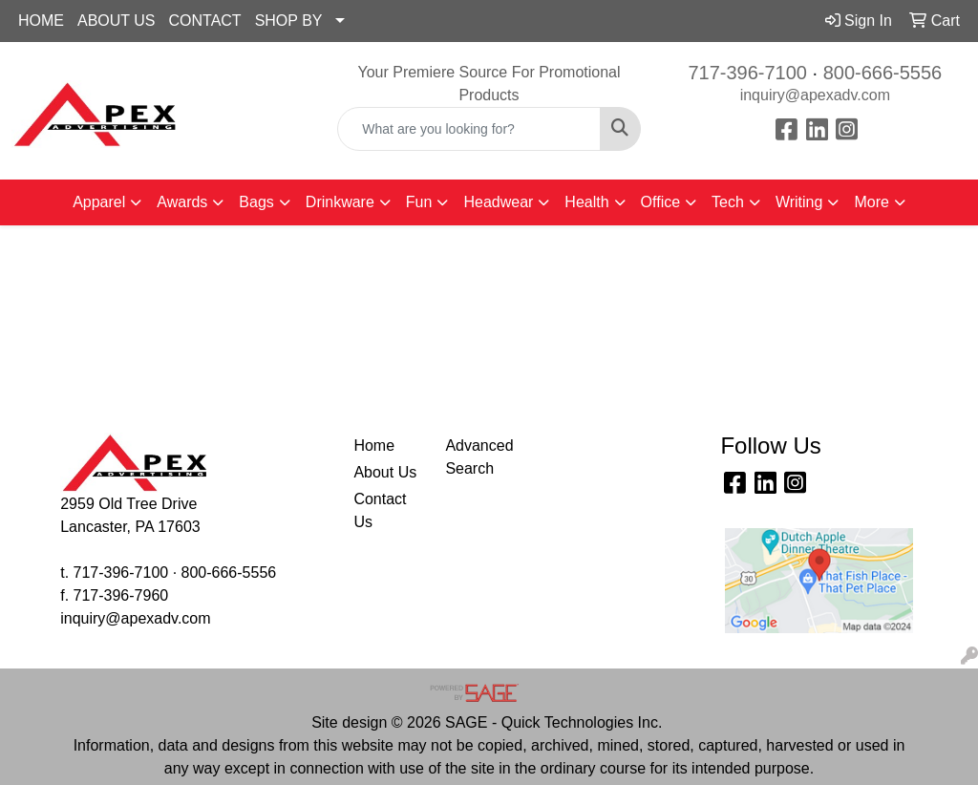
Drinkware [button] (340, 202)
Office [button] (661, 202)
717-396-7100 (747, 72)
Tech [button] (728, 202)
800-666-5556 (883, 72)
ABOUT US (116, 20)
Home (373, 445)
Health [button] (586, 202)
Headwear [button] (498, 202)
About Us (384, 472)
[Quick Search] (468, 129)
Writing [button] (799, 202)
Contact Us (379, 510)
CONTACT (205, 20)
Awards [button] (182, 202)
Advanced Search (479, 457)
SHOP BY (289, 20)
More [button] (871, 202)
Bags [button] (256, 202)
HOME (41, 20)
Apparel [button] (99, 202)
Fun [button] (419, 202)
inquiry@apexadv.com (815, 95)
